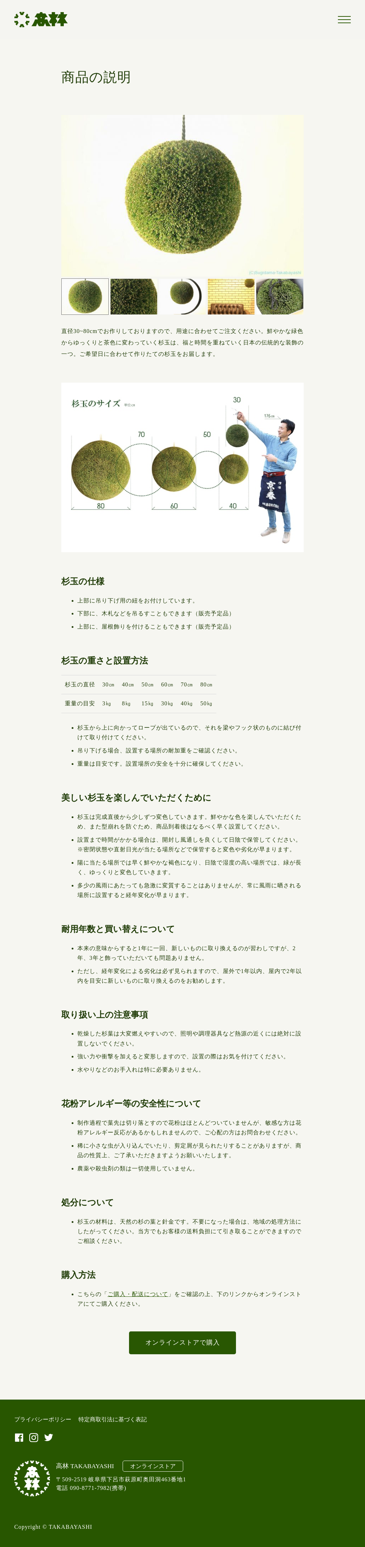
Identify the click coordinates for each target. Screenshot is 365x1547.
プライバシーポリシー (42, 1419)
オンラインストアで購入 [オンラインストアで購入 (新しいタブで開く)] (182, 1342)
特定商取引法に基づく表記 (112, 1419)
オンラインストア (153, 1466)
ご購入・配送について (138, 1294)
